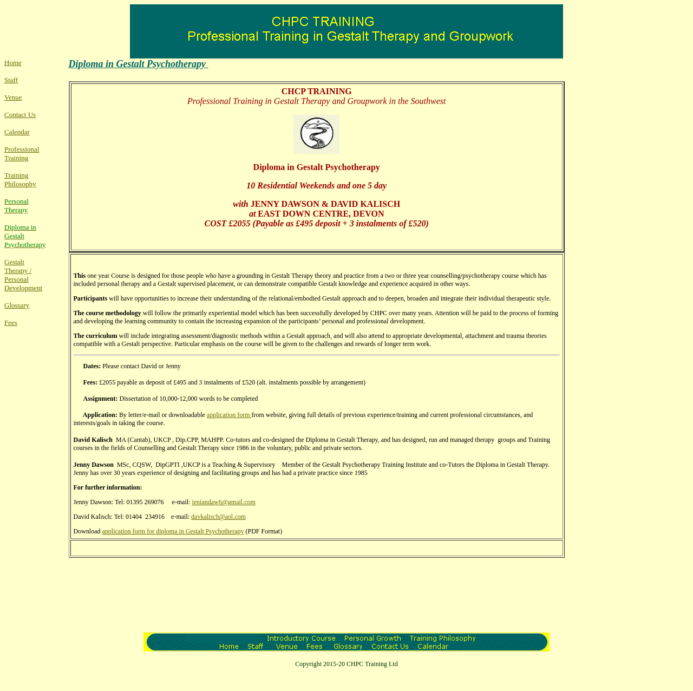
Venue (13, 97)
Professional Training (21, 153)
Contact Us (20, 114)
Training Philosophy (20, 179)
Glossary (16, 305)
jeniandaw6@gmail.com (223, 502)
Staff (11, 80)
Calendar (17, 132)
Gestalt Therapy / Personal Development (23, 275)
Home (13, 62)
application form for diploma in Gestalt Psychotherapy (173, 531)
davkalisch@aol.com (218, 516)
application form (229, 415)
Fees (10, 322)
